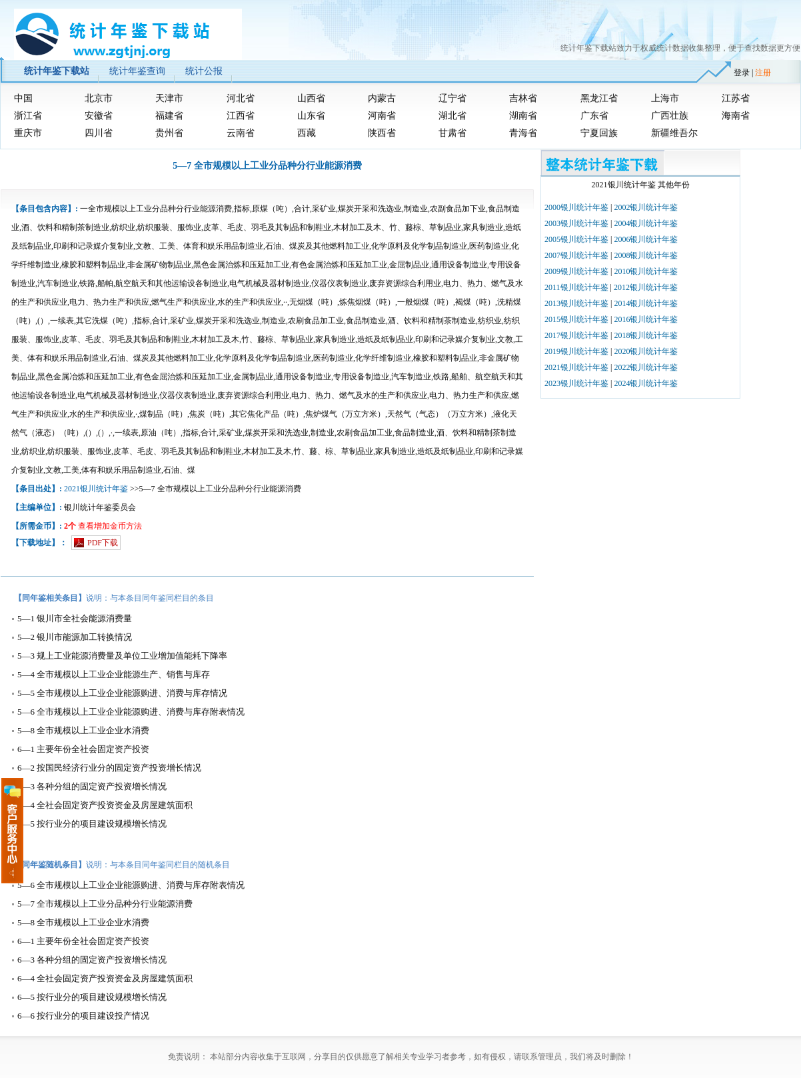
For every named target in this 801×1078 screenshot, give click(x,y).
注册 (763, 72)
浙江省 (28, 116)
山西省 (311, 98)
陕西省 (382, 133)
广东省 (594, 116)
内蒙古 (382, 98)
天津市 (169, 98)
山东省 (311, 116)
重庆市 (28, 133)
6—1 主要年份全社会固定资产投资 (83, 749)
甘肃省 (452, 133)
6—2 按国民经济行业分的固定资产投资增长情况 (109, 768)
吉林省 (523, 98)
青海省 (523, 133)
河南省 (382, 116)
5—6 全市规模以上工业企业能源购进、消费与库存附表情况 (131, 712)
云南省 (241, 133)
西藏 (306, 133)
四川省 (99, 133)
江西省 (241, 116)
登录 (742, 72)
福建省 (169, 116)
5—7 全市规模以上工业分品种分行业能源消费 (105, 904)
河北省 (241, 98)
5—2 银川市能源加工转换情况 (74, 637)
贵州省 (169, 133)
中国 (23, 98)
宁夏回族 (599, 133)
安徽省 (99, 116)
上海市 (665, 98)
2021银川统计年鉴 (96, 488)
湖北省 (452, 116)
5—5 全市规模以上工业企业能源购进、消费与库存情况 (122, 693)
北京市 (99, 98)
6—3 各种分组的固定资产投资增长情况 (92, 786)
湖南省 (523, 116)
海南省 (736, 116)
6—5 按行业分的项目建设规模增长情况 (92, 824)
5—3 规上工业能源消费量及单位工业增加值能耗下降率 (122, 656)
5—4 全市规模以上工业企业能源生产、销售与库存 (113, 674)
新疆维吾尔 (674, 133)
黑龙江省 (599, 98)
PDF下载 (102, 542)
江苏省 (736, 98)
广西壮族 (669, 116)
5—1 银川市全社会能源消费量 (74, 618)
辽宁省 (452, 98)
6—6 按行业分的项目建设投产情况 (83, 1016)
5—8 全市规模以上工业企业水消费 (83, 730)
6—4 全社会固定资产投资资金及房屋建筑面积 (105, 805)
